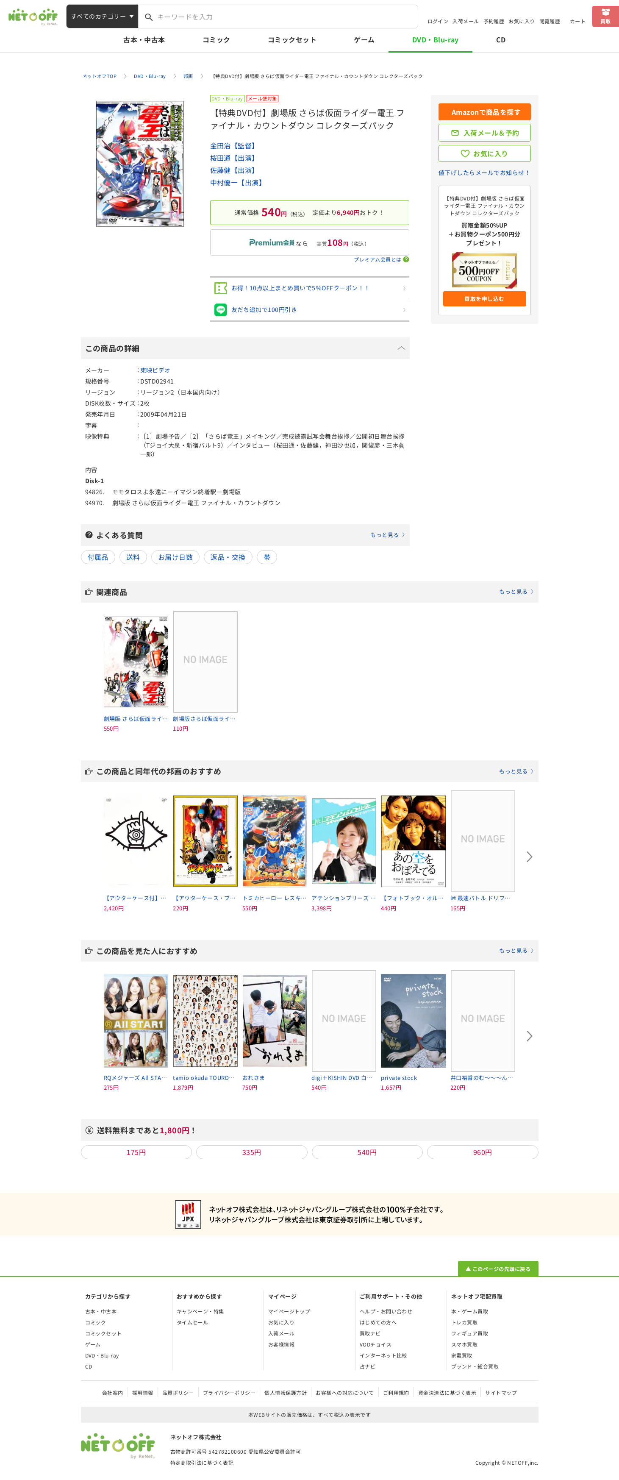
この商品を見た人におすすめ (315, 950)
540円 (367, 1152)
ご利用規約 (396, 1392)
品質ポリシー (178, 1392)
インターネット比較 (383, 1355)
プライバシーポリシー (229, 1392)
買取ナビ (370, 1333)
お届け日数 (175, 557)
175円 (136, 1152)
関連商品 (315, 591)
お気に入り (521, 21)
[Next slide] (530, 857)
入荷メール (465, 21)
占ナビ (367, 1366)
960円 (482, 1152)
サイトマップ (501, 1392)
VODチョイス (375, 1344)
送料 (133, 557)
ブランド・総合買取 (475, 1366)
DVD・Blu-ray (435, 39)
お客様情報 (281, 1344)
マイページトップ (289, 1311)
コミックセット (292, 39)
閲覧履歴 (550, 21)
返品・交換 (228, 557)
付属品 (98, 557)
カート (578, 21)
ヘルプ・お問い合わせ (386, 1311)
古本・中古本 (144, 39)
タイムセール (192, 1322)
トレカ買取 (464, 1322)
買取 (605, 21)
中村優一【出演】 (238, 182)
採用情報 (142, 1392)
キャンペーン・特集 (200, 1311)
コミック (216, 39)
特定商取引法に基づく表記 (202, 1462)
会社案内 (112, 1392)
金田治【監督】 (234, 145)
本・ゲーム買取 (469, 1311)
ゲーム (364, 39)
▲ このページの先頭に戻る (498, 1268)
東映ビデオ (155, 370)
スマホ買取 (464, 1344)
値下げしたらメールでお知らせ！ (484, 172)
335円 (251, 1152)
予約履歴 (494, 21)
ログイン (438, 21)
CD (501, 39)
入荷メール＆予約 (491, 133)
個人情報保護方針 (285, 1392)
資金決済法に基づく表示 (447, 1392)
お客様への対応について (345, 1392)
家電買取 (461, 1355)
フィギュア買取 (469, 1333)
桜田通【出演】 (234, 158)
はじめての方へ (378, 1322)
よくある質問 (250, 534)
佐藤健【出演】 (234, 170)
